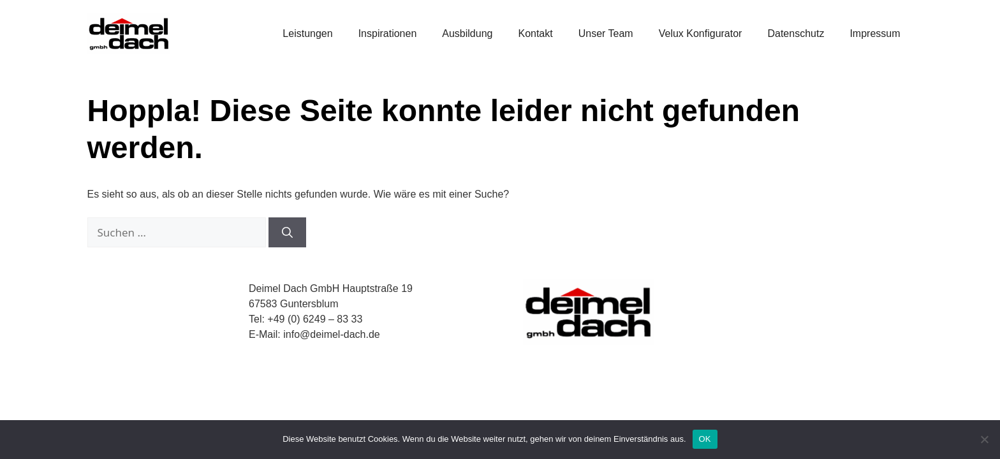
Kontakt (535, 33)
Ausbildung (467, 33)
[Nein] (984, 439)
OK (705, 439)
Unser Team (605, 33)
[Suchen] (287, 232)
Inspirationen (387, 33)
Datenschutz (795, 33)
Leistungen (307, 33)
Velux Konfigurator (700, 33)
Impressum (874, 33)
